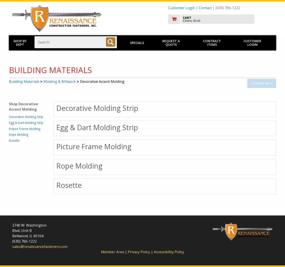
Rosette (14, 140)
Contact (205, 7)
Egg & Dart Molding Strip (26, 123)
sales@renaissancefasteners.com (39, 246)
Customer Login (181, 7)
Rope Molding (18, 134)
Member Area (112, 251)
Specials (137, 43)
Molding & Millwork (59, 81)
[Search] (110, 42)
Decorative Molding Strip (26, 117)
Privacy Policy (139, 251)
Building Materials (24, 81)
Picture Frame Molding (24, 129)
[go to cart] (220, 19)
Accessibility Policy (169, 251)
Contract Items (212, 43)
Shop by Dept (19, 43)
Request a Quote (171, 43)
